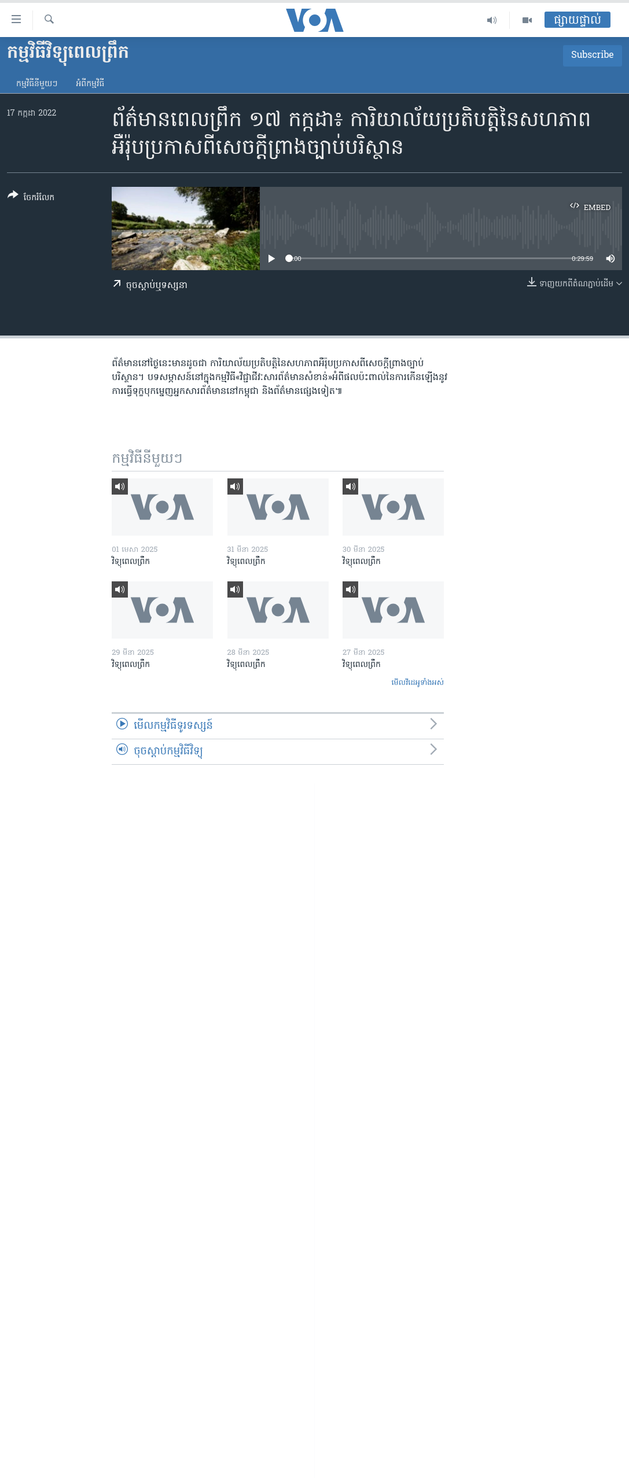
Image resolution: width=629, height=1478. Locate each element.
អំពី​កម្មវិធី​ (90, 84)
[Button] (31, 199)
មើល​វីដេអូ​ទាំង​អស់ (417, 682)
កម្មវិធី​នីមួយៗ (36, 84)
